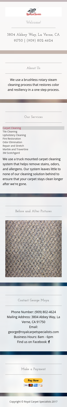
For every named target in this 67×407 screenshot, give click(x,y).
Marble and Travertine (15, 149)
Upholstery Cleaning (14, 135)
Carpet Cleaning (12, 128)
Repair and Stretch (13, 145)
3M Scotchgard (11, 153)
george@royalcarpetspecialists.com (33, 332)
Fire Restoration (12, 138)
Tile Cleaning (10, 131)
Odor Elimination (12, 142)
